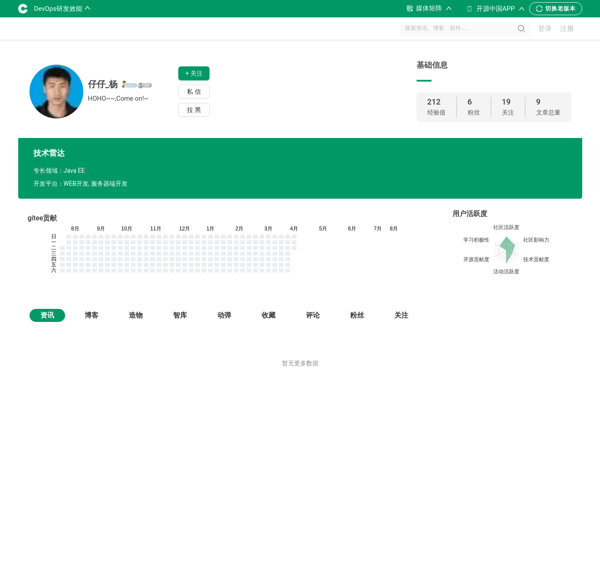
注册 (567, 28)
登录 (545, 28)
